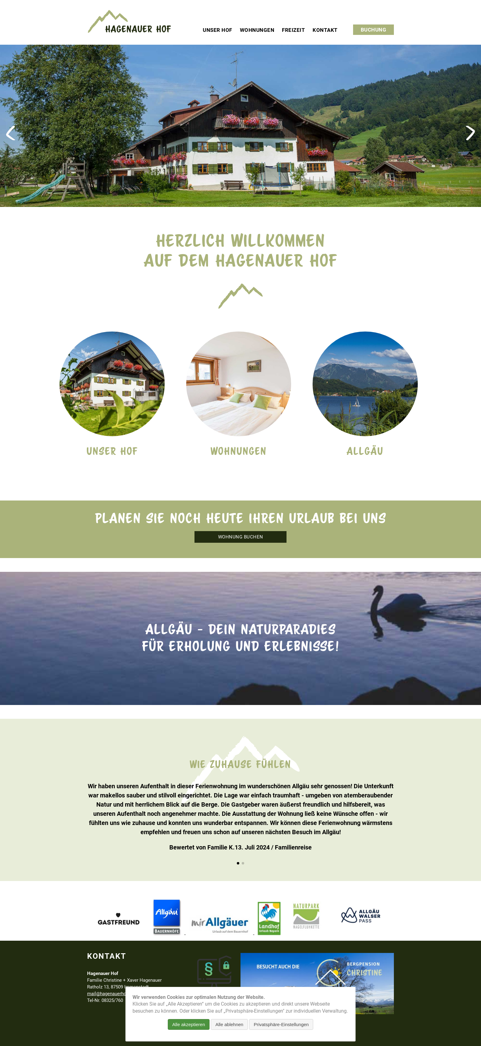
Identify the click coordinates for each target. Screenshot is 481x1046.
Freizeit (293, 30)
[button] (238, 863)
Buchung (374, 30)
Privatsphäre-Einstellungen (281, 1024)
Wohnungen (257, 30)
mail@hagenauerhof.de (110, 993)
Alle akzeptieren (188, 1024)
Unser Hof (217, 30)
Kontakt (325, 30)
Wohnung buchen (240, 537)
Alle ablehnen (229, 1024)
